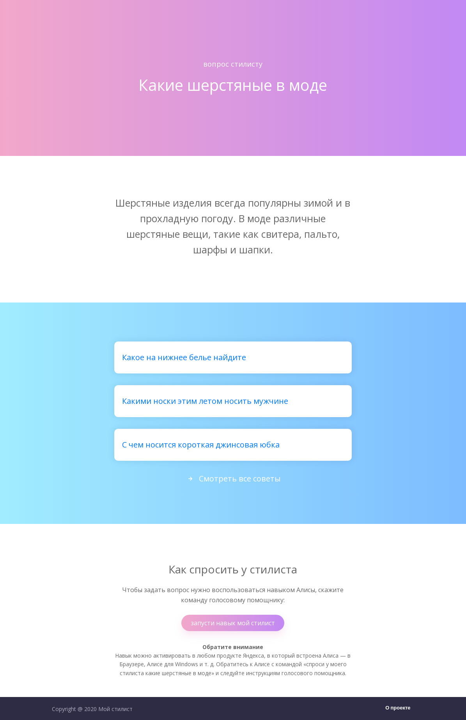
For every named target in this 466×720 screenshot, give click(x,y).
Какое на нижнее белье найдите (184, 357)
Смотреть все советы (233, 478)
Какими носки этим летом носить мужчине (205, 401)
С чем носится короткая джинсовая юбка (201, 444)
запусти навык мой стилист (233, 623)
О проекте (397, 708)
